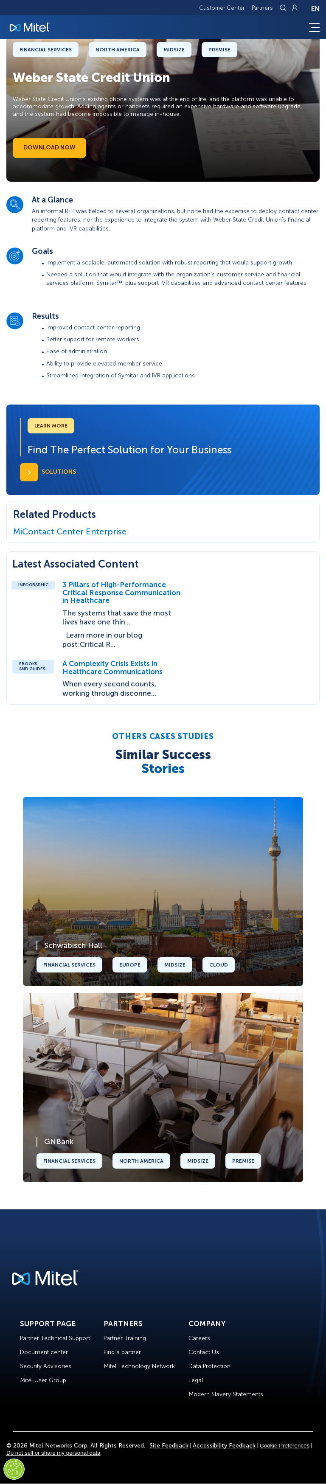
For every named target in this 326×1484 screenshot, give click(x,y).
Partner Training (125, 1338)
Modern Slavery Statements (225, 1394)
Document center (44, 1352)
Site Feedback (168, 1445)
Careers (199, 1338)
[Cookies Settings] (14, 1469)
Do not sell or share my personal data (53, 1453)
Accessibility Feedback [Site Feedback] (224, 1445)
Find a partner (122, 1352)
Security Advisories (45, 1366)
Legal (195, 1380)
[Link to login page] (294, 7)
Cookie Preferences (284, 1445)
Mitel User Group (43, 1380)
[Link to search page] (284, 7)
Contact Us (203, 1352)
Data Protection (209, 1366)
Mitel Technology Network (139, 1366)
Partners (262, 8)
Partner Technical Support (55, 1338)
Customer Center (222, 8)
